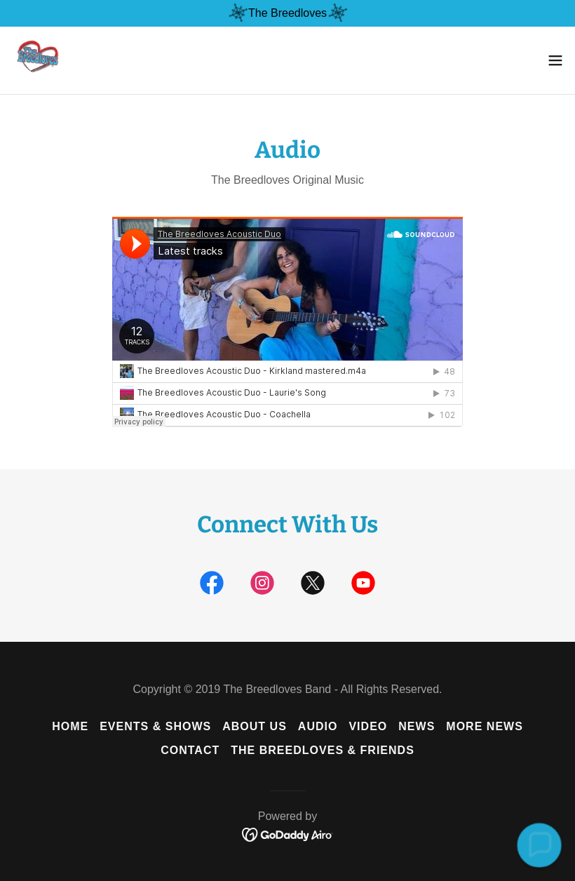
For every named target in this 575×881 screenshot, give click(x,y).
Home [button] (70, 726)
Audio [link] (318, 726)
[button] (555, 60)
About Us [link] (254, 726)
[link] (35, 60)
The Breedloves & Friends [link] (322, 750)
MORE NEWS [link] (484, 726)
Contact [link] (190, 750)
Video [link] (368, 726)
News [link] (416, 726)
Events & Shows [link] (155, 726)
